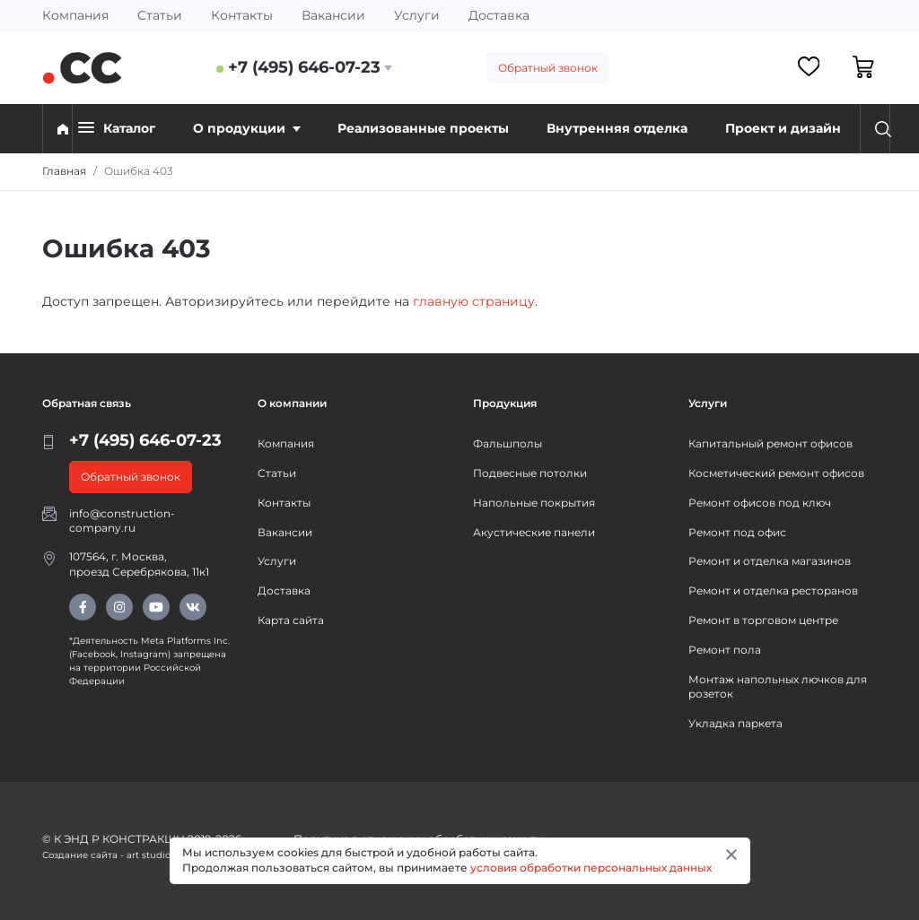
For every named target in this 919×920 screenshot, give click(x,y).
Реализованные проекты (423, 128)
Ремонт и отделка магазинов (769, 561)
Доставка (499, 15)
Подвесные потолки (530, 473)
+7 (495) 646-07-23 (304, 67)
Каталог (116, 127)
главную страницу (474, 301)
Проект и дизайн (783, 128)
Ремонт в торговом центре (763, 620)
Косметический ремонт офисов (776, 473)
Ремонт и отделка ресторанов (773, 590)
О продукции (247, 128)
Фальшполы (507, 443)
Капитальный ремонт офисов (770, 443)
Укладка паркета (735, 723)
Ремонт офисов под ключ (759, 502)
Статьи (159, 15)
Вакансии (333, 15)
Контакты (242, 15)
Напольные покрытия (534, 502)
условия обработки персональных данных (591, 867)
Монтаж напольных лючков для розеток (777, 687)
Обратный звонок (548, 67)
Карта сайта (291, 620)
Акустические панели (534, 532)
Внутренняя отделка (617, 128)
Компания (75, 15)
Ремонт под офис (737, 532)
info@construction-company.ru (122, 521)
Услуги (417, 15)
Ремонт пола (724, 649)
